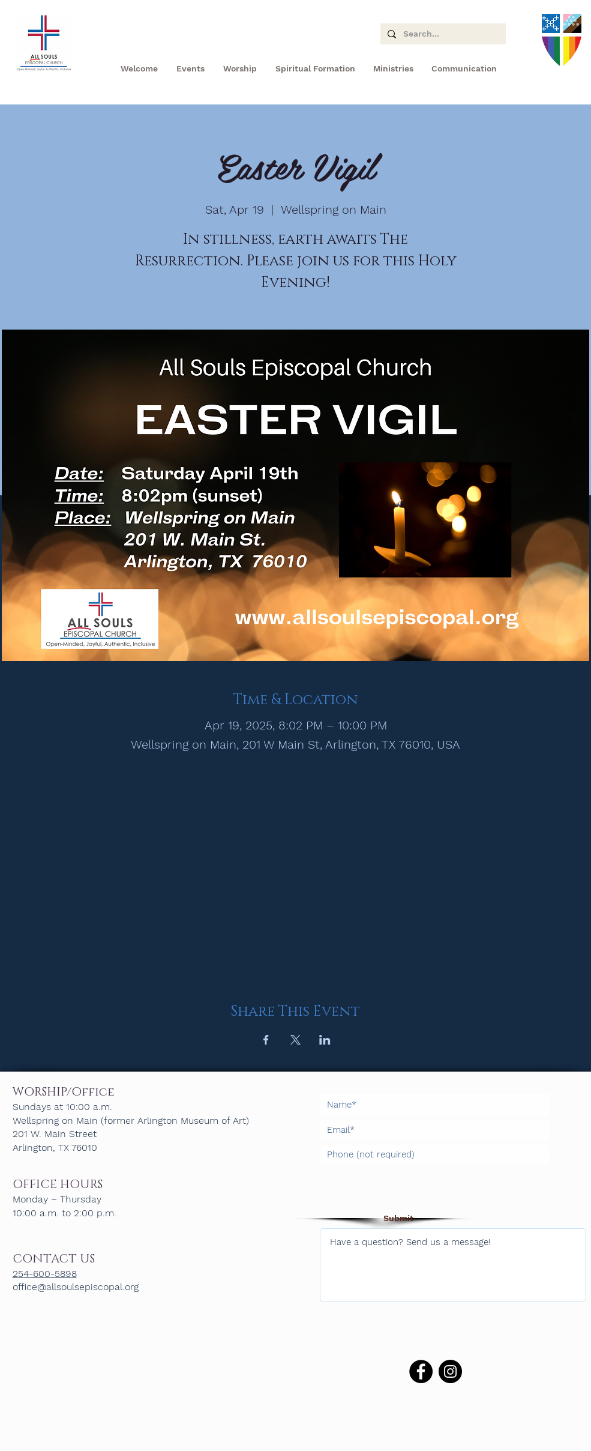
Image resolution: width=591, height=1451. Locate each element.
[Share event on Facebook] (266, 1040)
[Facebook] (421, 1371)
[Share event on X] (295, 1040)
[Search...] (442, 34)
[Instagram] (450, 1371)
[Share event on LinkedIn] (325, 1040)
